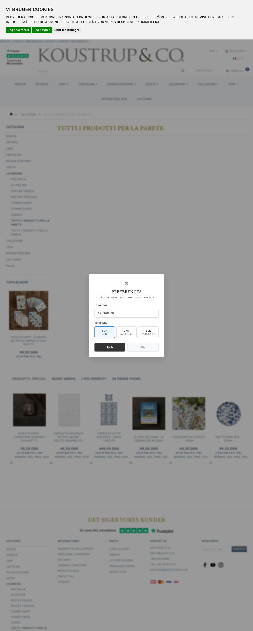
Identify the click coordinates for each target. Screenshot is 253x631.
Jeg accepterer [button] (18, 30)
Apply (110, 347)
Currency (100, 323)
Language (100, 305)
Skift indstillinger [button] (66, 30)
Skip (143, 347)
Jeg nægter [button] (42, 30)
